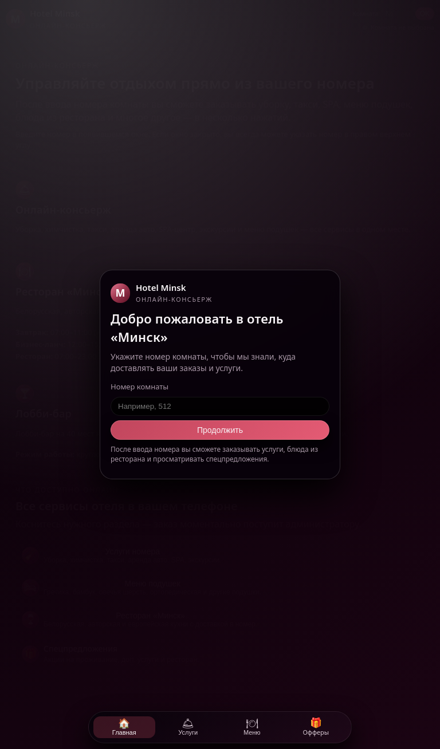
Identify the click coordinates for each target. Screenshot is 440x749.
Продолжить (220, 430)
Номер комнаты (139, 386)
